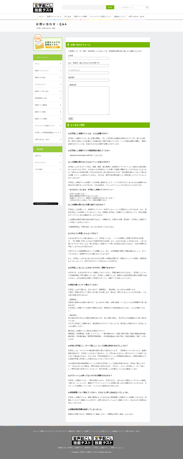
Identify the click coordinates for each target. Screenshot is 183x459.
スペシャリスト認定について (100, 16)
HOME (38, 28)
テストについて (40, 162)
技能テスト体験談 (41, 105)
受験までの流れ (40, 77)
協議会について (120, 16)
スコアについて (40, 84)
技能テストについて (54, 16)
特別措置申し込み (41, 98)
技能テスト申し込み (42, 91)
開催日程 (72, 431)
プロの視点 (38, 169)
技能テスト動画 (40, 112)
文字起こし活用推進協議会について (47, 132)
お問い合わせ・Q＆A (136, 16)
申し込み (68, 16)
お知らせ (38, 155)
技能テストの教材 (80, 16)
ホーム (41, 16)
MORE (110, 7)
